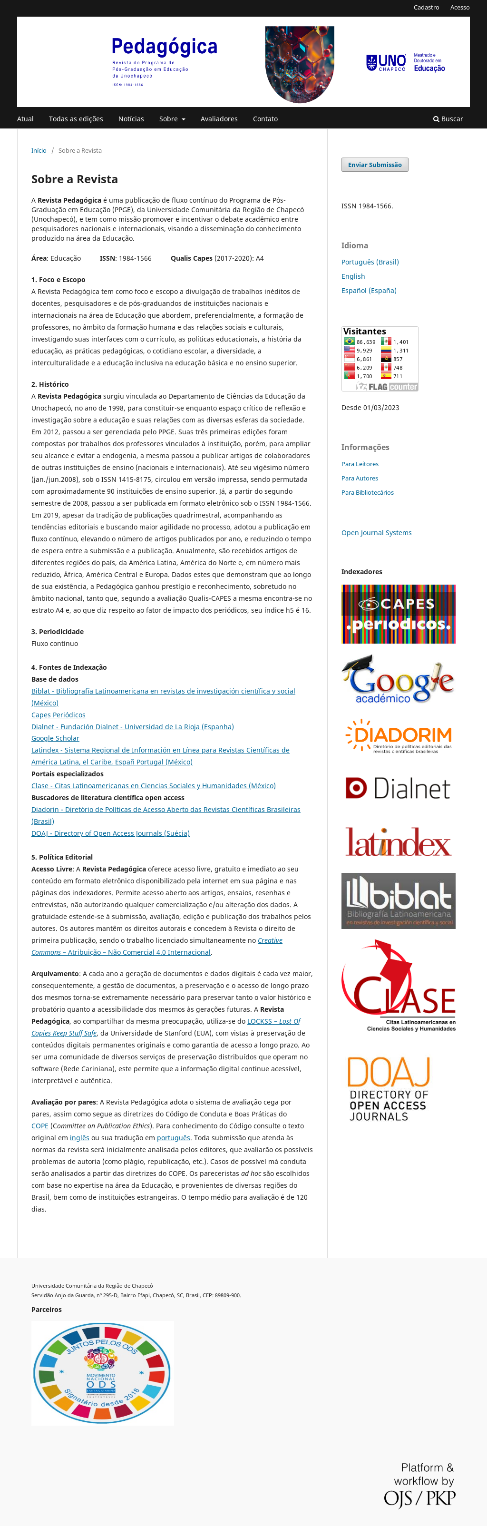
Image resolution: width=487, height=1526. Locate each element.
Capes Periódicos (58, 714)
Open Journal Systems (376, 532)
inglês (79, 1137)
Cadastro (426, 7)
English (353, 276)
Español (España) (369, 290)
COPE (40, 1125)
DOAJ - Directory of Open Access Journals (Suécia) (110, 833)
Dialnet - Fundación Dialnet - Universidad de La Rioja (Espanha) (132, 726)
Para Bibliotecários (367, 492)
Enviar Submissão (375, 164)
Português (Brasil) (370, 261)
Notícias (131, 118)
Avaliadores (219, 118)
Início (39, 150)
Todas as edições (76, 118)
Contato (265, 118)
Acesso (460, 7)
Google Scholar (55, 738)
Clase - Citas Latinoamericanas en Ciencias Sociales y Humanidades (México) (153, 785)
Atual (25, 118)
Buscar (448, 118)
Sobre (169, 118)
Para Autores (359, 478)
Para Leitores (360, 464)
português (173, 1137)
